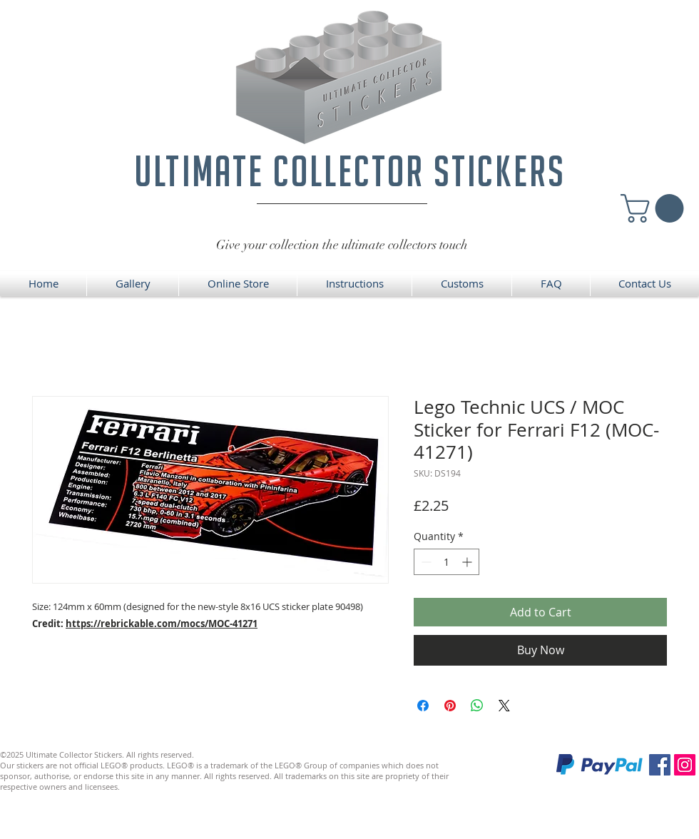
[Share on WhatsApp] (477, 705)
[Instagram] (684, 765)
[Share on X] (504, 705)
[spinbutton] (446, 561)
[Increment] (468, 561)
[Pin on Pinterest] (450, 705)
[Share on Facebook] (423, 705)
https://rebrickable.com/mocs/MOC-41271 (161, 623)
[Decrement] (425, 561)
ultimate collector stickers (350, 171)
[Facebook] (659, 765)
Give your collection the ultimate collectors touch (342, 245)
